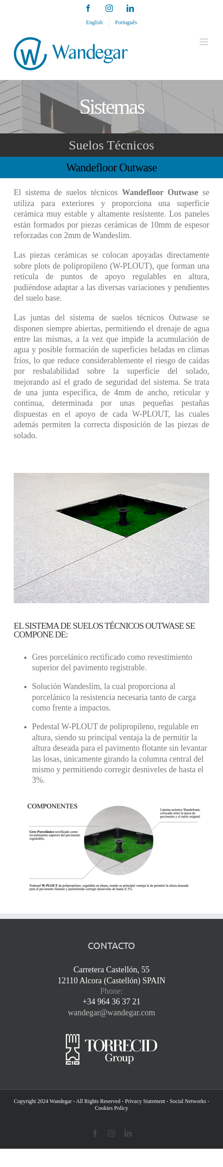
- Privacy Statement (143, 1101)
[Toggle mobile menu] (204, 42)
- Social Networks (186, 1101)
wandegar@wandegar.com (111, 1012)
